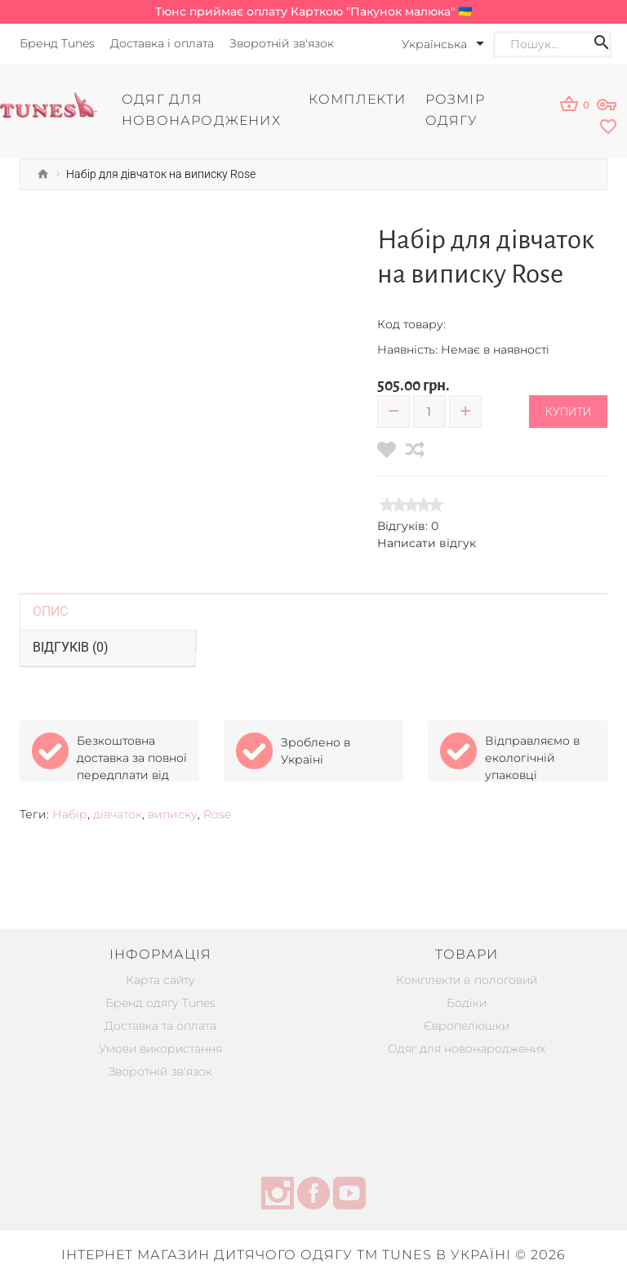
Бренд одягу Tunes (160, 1002)
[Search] (550, 44)
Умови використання (160, 1047)
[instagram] (277, 1194)
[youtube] (349, 1194)
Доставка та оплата (160, 1024)
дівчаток (117, 813)
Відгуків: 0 (407, 525)
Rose (217, 813)
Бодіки (467, 1002)
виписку (173, 813)
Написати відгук (426, 542)
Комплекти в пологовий (467, 979)
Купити (568, 410)
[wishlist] (578, 127)
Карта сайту (160, 979)
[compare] (415, 448)
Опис (50, 610)
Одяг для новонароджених (466, 1047)
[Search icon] (601, 44)
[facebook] (313, 1194)
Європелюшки (466, 1024)
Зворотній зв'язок (160, 1070)
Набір (69, 813)
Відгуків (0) (71, 646)
